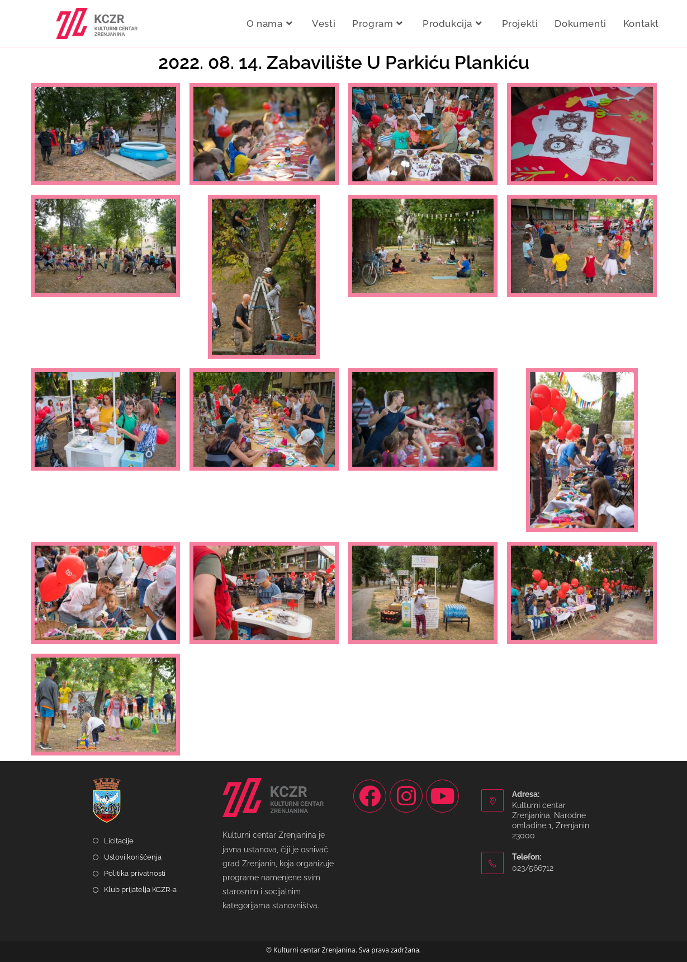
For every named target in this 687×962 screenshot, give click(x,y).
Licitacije (119, 841)
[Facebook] (369, 796)
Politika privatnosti (134, 873)
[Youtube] (442, 796)
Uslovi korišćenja (133, 857)
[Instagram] (406, 796)
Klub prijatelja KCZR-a (140, 889)
